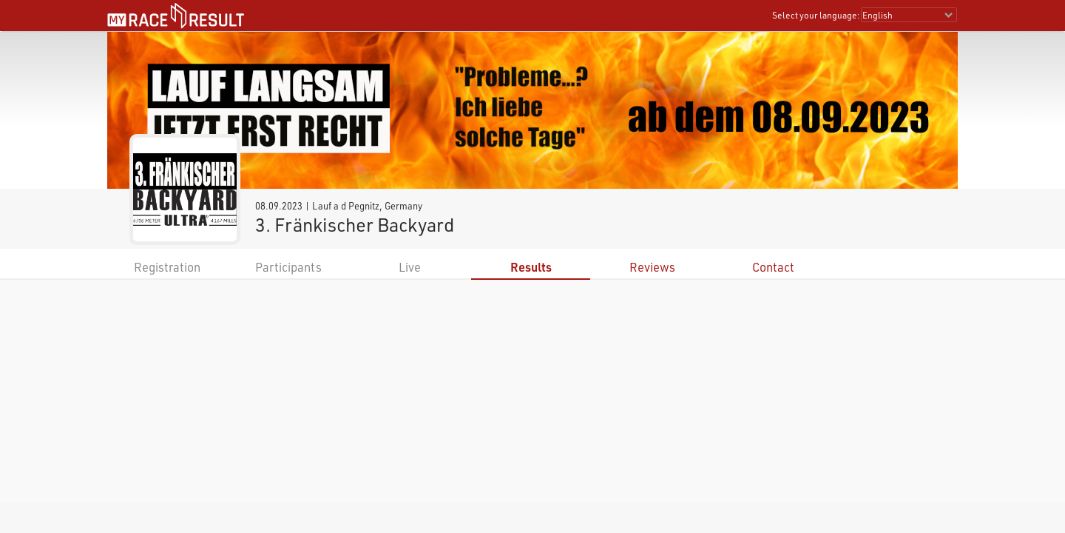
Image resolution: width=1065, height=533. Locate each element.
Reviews (652, 267)
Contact (773, 267)
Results (531, 267)
